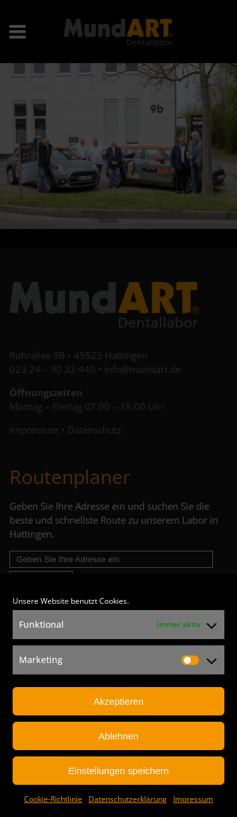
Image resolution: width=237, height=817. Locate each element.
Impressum (193, 799)
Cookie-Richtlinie (53, 799)
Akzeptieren (118, 701)
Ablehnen (118, 736)
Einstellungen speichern (118, 770)
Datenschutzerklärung (127, 799)
